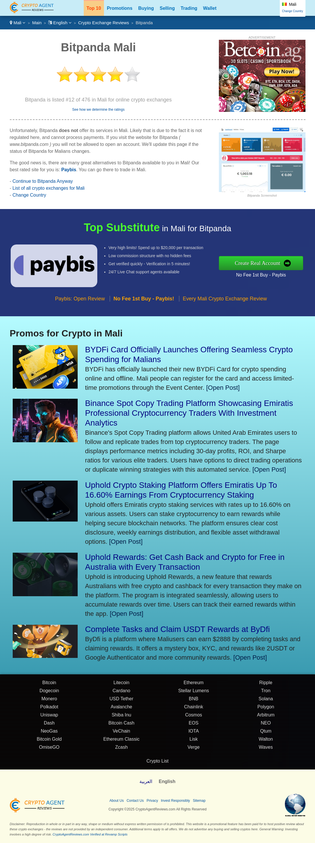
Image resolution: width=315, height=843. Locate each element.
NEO (266, 724)
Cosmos (193, 716)
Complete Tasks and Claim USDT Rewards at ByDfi (177, 629)
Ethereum (194, 683)
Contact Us (134, 801)
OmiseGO (49, 748)
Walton (266, 740)
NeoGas (49, 732)
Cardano (121, 691)
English (60, 22)
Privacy (152, 801)
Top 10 (94, 8)
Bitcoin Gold (49, 740)
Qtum (265, 732)
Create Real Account (258, 263)
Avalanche (121, 707)
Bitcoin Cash (122, 724)
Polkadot (49, 707)
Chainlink (193, 707)
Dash (49, 724)
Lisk (193, 740)
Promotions (120, 8)
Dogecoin (49, 691)
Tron (265, 691)
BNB (193, 699)
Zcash (121, 748)
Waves (266, 748)
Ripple (265, 683)
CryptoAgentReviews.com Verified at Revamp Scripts (90, 834)
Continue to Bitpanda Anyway (42, 181)
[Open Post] (223, 387)
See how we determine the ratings (98, 110)
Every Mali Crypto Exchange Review (225, 300)
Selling (167, 8)
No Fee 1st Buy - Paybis (262, 274)
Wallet (210, 8)
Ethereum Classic (121, 740)
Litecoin (121, 683)
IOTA (193, 732)
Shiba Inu (121, 716)
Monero (49, 699)
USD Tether (121, 699)
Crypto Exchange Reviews (103, 22)
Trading (188, 8)
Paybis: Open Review (80, 300)
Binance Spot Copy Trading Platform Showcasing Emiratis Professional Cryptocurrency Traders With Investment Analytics (189, 413)
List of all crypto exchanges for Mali (48, 188)
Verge (194, 748)
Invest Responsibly (175, 801)
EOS (194, 724)
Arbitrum (265, 716)
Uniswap (49, 716)
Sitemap (199, 801)
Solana (266, 699)
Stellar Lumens (193, 691)
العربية (145, 781)
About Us (116, 801)
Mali (18, 22)
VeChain (121, 732)
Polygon (266, 707)
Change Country (292, 11)
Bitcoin (49, 683)
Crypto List (157, 761)
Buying (146, 8)
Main (37, 22)
